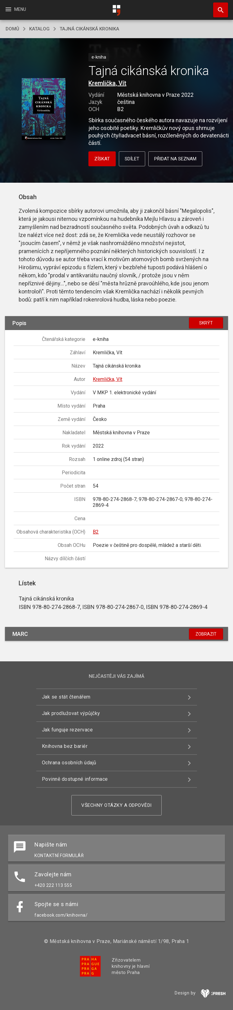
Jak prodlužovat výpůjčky (71, 713)
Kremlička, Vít (107, 83)
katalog (39, 29)
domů (12, 29)
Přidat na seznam (175, 159)
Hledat (218, 7)
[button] (43, 109)
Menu (15, 9)
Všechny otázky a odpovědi (116, 805)
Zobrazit (206, 634)
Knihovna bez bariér (65, 746)
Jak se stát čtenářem (66, 697)
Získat (102, 159)
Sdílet (132, 159)
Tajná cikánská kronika (89, 29)
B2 (96, 532)
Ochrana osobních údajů (69, 763)
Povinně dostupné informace (75, 779)
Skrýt (206, 322)
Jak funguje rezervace (67, 730)
